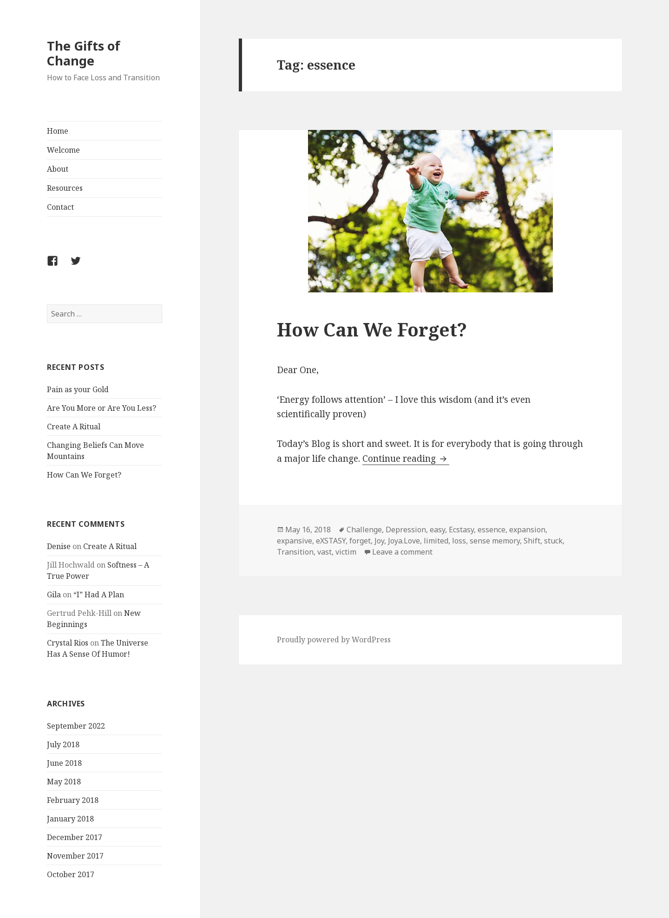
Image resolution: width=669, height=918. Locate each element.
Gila (54, 594)
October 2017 (70, 874)
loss (459, 541)
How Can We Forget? (84, 475)
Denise (59, 546)
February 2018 (72, 800)
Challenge (364, 529)
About (57, 169)
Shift (532, 541)
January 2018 (70, 819)
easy (437, 529)
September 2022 (76, 726)
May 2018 (64, 781)
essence (491, 529)
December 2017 (74, 837)
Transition (295, 552)
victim (345, 552)
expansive (294, 541)
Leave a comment (402, 552)
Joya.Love (404, 541)
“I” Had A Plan (98, 594)
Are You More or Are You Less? (101, 408)
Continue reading (405, 459)
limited (436, 541)
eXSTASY (331, 541)
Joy (379, 541)
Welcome (63, 150)
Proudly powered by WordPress (334, 639)
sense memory (495, 541)
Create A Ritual (73, 426)
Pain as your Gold (78, 389)
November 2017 (75, 856)
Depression (406, 529)
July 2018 (63, 744)
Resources (65, 188)
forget (360, 541)
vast (324, 552)
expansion (527, 529)
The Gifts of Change (83, 53)
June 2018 (64, 763)
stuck (553, 541)
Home (57, 131)
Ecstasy (461, 529)
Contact (60, 207)
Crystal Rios (67, 643)
